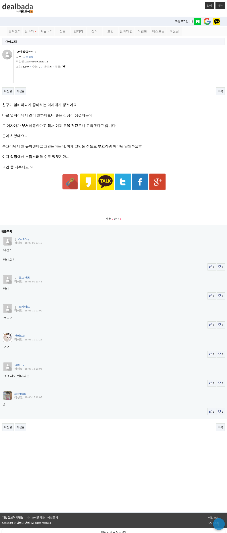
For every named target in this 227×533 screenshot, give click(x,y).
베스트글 (158, 31)
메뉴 (219, 4)
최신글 (174, 31)
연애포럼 (11, 41)
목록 (220, 91)
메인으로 (213, 506)
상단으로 (213, 512)
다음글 (21, 91)
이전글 (8, 91)
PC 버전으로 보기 (113, 528)
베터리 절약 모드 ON (113, 521)
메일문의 (52, 506)
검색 (208, 4)
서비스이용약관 (35, 506)
